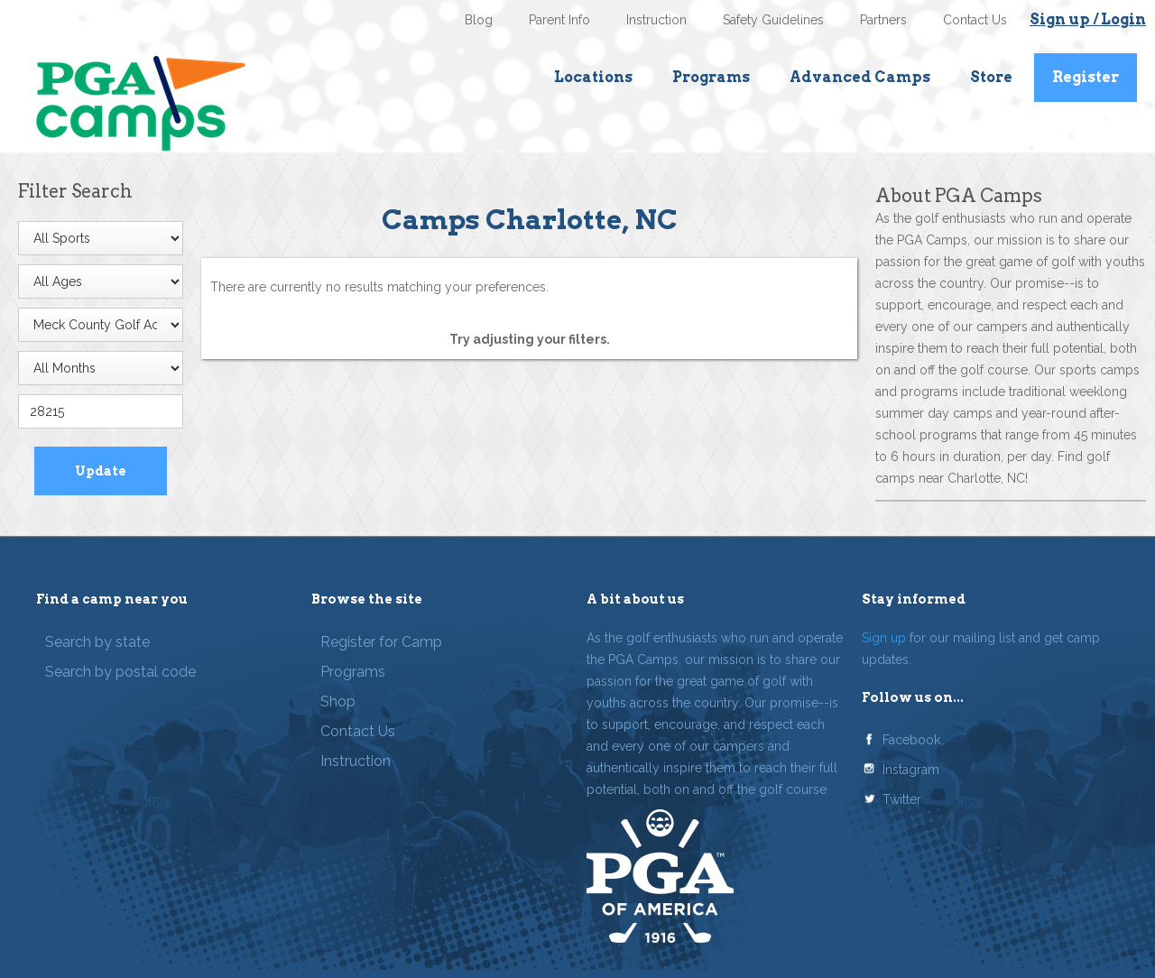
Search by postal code (120, 671)
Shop (338, 701)
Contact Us (975, 20)
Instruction (656, 20)
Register (1085, 77)
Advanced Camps (860, 77)
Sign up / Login (1088, 19)
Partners (883, 20)
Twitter (901, 799)
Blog (479, 20)
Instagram (910, 769)
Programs (711, 77)
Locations (593, 77)
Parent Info (559, 20)
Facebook (911, 740)
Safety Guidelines (773, 20)
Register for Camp (381, 641)
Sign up (884, 638)
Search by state (97, 641)
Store (991, 77)
